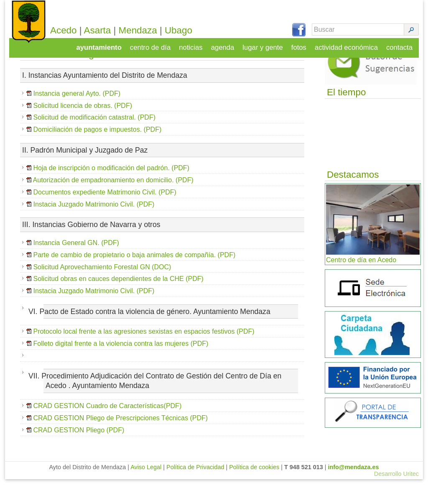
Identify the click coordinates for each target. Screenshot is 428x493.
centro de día (156, 44)
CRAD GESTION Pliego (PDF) (78, 443)
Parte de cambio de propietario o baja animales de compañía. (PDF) (134, 268)
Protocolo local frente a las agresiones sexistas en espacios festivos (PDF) (143, 345)
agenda (227, 44)
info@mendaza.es (353, 481)
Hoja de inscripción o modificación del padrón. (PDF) (107, 181)
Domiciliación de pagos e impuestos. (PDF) (97, 143)
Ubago (189, 30)
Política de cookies (254, 481)
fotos (302, 44)
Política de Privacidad (195, 481)
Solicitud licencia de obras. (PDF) (82, 119)
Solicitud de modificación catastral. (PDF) (94, 131)
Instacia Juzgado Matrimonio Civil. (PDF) (93, 217)
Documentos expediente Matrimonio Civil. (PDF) (103, 205)
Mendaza (149, 30)
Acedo (74, 30)
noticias (196, 44)
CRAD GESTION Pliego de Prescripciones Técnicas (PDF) (120, 431)
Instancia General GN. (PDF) (76, 256)
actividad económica (348, 44)
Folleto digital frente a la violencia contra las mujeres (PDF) (120, 357)
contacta (400, 44)
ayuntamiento (106, 44)
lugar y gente (266, 44)
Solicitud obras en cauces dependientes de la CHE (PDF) (118, 292)
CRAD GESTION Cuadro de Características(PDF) (107, 419)
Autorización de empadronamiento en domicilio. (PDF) (112, 193)
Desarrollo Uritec (396, 487)
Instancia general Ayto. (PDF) (76, 106)
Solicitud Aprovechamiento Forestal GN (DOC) (101, 280)
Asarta (108, 30)
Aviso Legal (145, 481)
